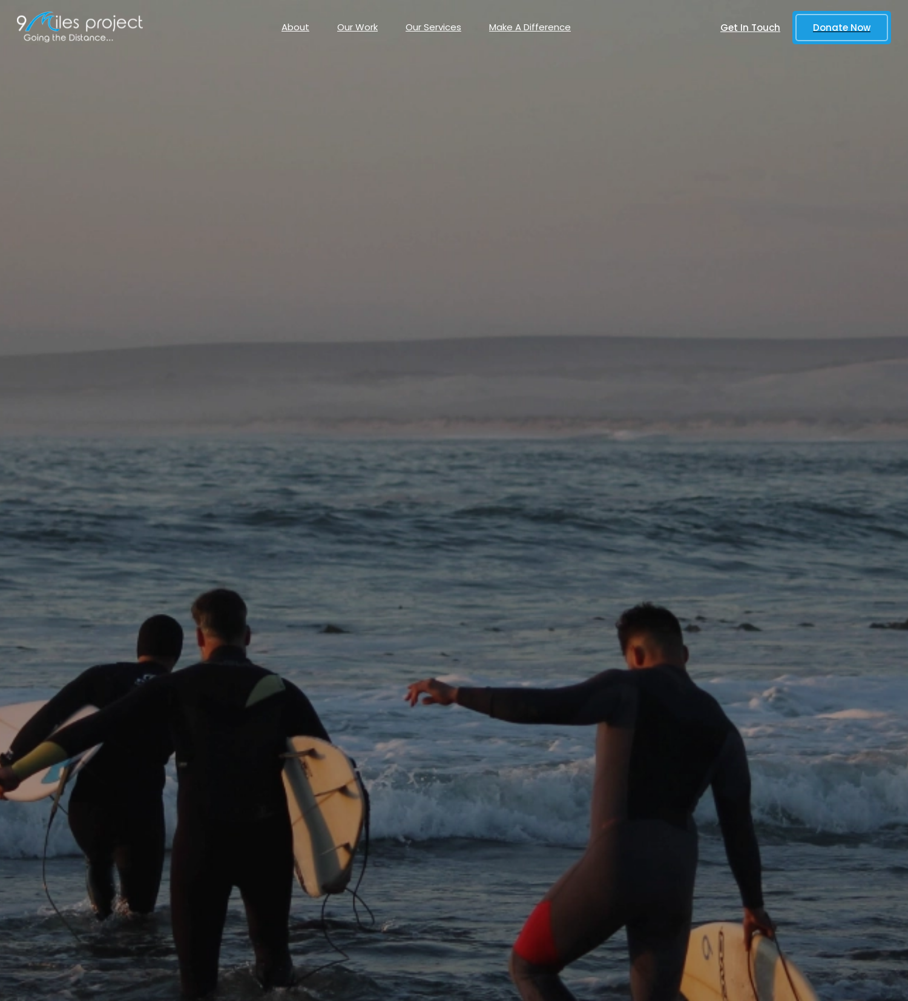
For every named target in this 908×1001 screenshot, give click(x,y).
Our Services (433, 27)
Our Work (357, 27)
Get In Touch (750, 27)
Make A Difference (530, 27)
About (295, 27)
